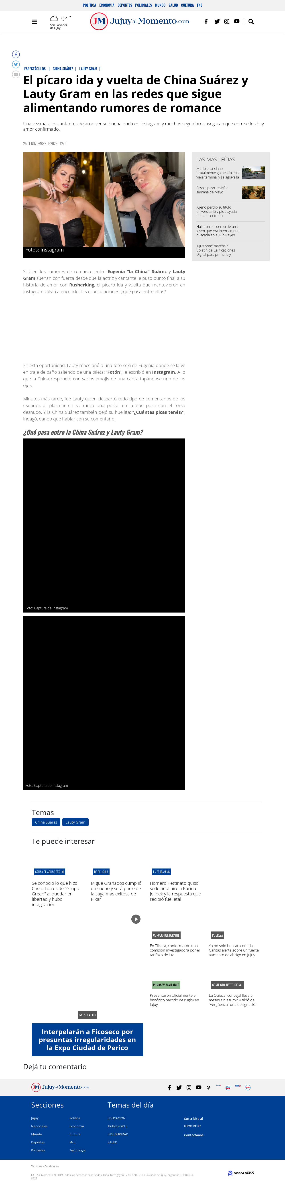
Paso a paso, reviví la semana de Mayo (212, 190)
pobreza (217, 935)
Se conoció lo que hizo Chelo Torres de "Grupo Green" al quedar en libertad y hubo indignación (55, 893)
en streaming (161, 871)
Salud (173, 5)
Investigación (87, 1015)
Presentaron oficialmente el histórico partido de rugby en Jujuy (174, 1000)
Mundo (160, 5)
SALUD (112, 1142)
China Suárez (46, 822)
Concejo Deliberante (166, 935)
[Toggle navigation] (34, 22)
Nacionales (39, 1126)
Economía (106, 5)
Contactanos (194, 1135)
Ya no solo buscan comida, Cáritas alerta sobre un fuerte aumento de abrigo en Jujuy (234, 950)
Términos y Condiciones (45, 1166)
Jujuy (35, 1118)
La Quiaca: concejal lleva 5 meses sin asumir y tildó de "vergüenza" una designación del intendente (233, 1002)
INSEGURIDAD (118, 1134)
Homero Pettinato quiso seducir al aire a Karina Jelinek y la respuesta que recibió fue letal (175, 891)
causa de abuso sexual (49, 871)
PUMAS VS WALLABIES (166, 984)
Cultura (187, 5)
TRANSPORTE (117, 1126)
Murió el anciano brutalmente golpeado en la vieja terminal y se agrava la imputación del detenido (218, 175)
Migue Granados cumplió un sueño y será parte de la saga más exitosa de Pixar (116, 891)
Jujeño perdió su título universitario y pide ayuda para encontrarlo (216, 211)
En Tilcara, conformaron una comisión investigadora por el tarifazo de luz (175, 950)
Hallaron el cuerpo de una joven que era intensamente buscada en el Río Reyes (218, 230)
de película (101, 871)
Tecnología (77, 1150)
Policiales (143, 5)
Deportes (125, 5)
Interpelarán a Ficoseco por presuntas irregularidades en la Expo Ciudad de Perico (87, 1039)
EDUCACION (117, 1118)
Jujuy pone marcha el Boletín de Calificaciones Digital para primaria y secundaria (215, 252)
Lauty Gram (75, 822)
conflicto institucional (227, 984)
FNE (199, 5)
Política (89, 5)
